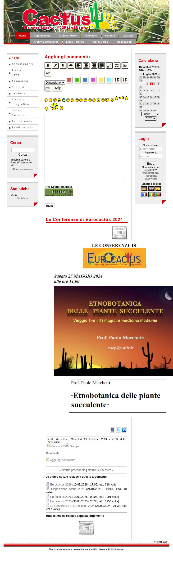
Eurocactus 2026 (61, 484)
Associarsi (91, 35)
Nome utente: (151, 145)
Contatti (110, 35)
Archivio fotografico (46, 41)
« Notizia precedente (72, 470)
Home (22, 35)
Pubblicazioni (124, 41)
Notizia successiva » (101, 470)
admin (64, 439)
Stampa (74, 446)
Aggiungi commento (62, 460)
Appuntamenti (42, 35)
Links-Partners (75, 41)
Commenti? (58, 446)
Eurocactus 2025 (61, 501)
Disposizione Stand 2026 (68, 489)
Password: (151, 152)
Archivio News (68, 35)
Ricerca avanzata (23, 169)
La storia (128, 35)
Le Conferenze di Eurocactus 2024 (72, 506)
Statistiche (23, 198)
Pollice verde (100, 41)
